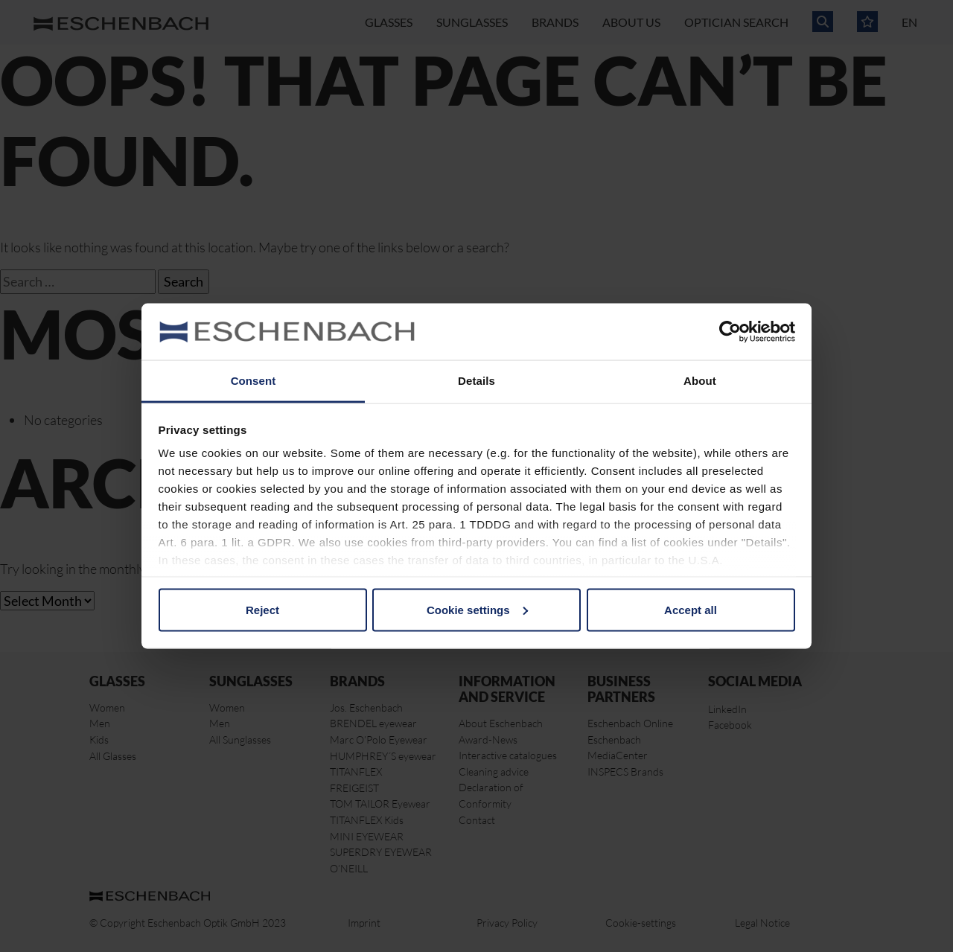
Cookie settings (477, 609)
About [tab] (699, 380)
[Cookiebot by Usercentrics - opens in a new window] (730, 332)
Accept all (690, 609)
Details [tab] (476, 380)
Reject (262, 609)
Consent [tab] (253, 380)
